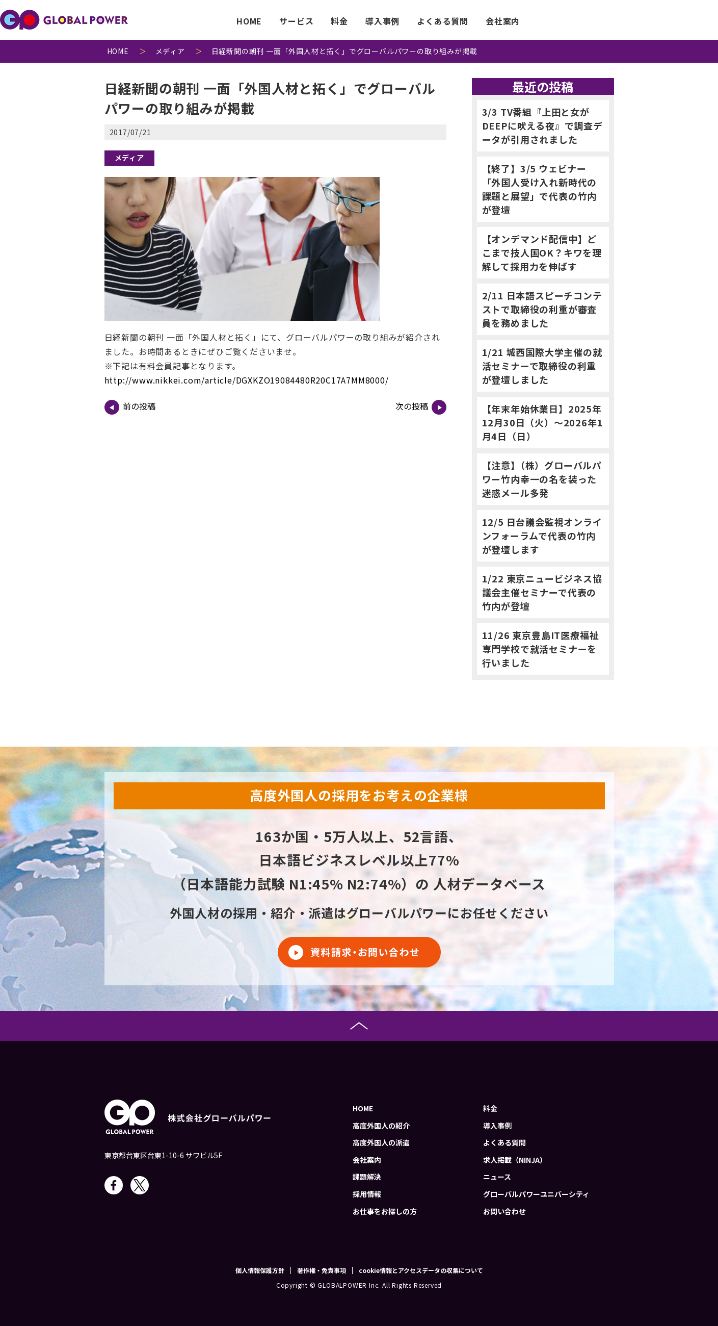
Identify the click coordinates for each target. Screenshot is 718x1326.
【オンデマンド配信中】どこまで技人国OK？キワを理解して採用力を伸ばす (542, 252)
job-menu (572, 20)
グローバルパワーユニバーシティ (536, 1194)
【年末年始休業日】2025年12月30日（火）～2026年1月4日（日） (542, 422)
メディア (129, 157)
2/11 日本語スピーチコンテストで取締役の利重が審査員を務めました (542, 309)
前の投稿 (129, 407)
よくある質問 (442, 21)
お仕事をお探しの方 (385, 1211)
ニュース (497, 1176)
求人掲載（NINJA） (515, 1160)
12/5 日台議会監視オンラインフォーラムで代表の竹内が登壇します (542, 535)
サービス (296, 21)
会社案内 (503, 21)
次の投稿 (420, 407)
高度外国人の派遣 (381, 1142)
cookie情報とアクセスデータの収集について (421, 1270)
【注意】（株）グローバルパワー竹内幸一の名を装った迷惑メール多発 (542, 478)
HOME (249, 21)
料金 (339, 21)
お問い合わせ (682, 21)
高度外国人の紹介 (381, 1125)
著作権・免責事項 (321, 1270)
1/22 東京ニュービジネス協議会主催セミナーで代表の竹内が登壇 (542, 592)
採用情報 (367, 1194)
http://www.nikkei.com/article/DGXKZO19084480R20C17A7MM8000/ (246, 380)
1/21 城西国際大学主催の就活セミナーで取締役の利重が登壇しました (542, 365)
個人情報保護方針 (259, 1270)
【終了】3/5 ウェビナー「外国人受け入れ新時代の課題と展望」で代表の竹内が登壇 (539, 189)
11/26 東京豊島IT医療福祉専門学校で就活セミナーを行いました (540, 648)
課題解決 (367, 1176)
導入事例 (382, 21)
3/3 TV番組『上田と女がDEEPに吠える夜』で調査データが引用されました (542, 125)
